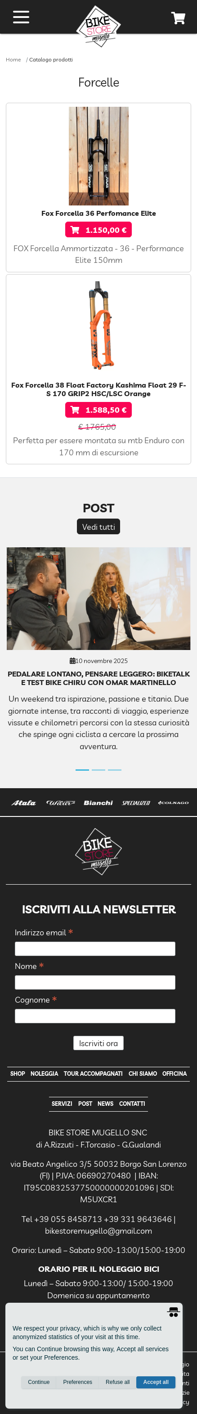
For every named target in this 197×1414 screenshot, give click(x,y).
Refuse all (118, 1382)
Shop (17, 1073)
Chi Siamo (143, 1073)
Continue (38, 1382)
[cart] (178, 20)
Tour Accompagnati (93, 1073)
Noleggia (44, 1073)
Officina (174, 1073)
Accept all (156, 1382)
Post (85, 1103)
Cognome (36, 1000)
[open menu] (21, 17)
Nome (29, 966)
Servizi (62, 1103)
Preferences (77, 1382)
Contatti (132, 1103)
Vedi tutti (98, 527)
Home (13, 59)
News (105, 1103)
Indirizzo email (44, 932)
